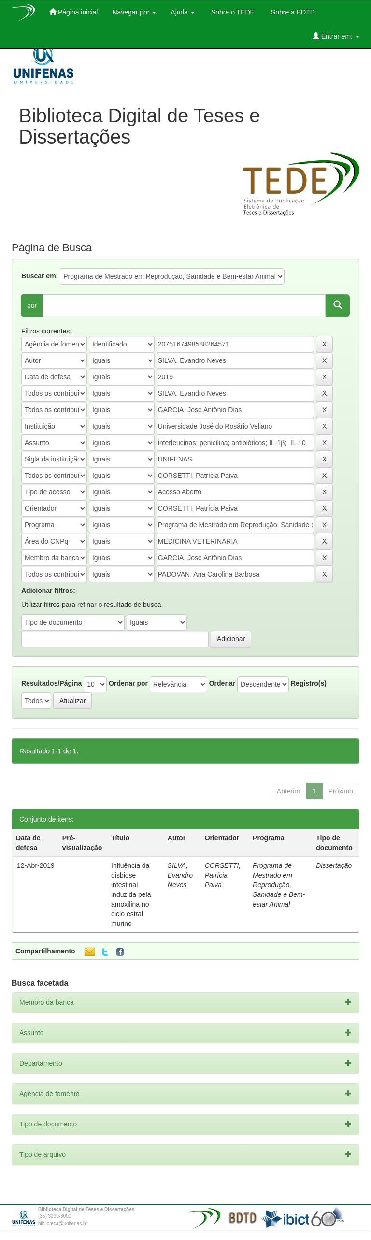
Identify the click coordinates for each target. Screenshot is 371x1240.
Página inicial (73, 12)
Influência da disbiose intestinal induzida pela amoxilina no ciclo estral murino (131, 894)
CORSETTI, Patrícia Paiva (223, 875)
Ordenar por (128, 683)
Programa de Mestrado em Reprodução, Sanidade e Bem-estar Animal (279, 885)
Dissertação (334, 865)
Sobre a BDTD (292, 12)
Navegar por (134, 12)
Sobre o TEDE (232, 12)
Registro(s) (309, 683)
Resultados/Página (51, 683)
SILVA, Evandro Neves (180, 875)
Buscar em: (39, 276)
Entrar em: (336, 36)
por (32, 305)
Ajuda (183, 12)
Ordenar (222, 683)
